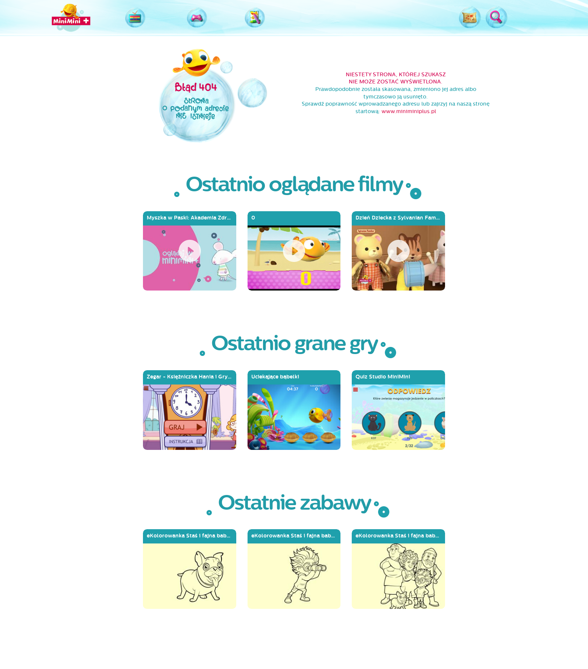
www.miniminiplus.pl (408, 111)
